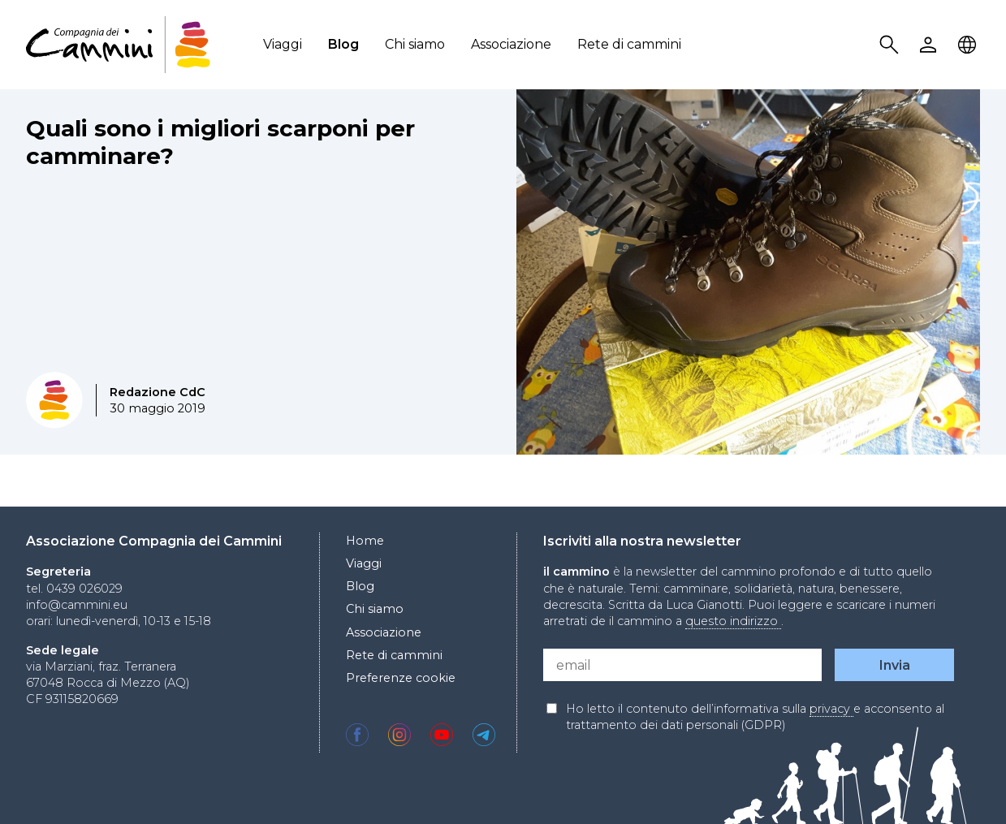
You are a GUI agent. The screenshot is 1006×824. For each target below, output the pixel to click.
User (930, 45)
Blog (343, 44)
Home (365, 540)
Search (891, 45)
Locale (969, 45)
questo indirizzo (733, 621)
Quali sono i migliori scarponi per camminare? (220, 142)
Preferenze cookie (401, 678)
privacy (831, 708)
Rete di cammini (629, 44)
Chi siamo (415, 44)
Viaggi (282, 44)
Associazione (511, 44)
